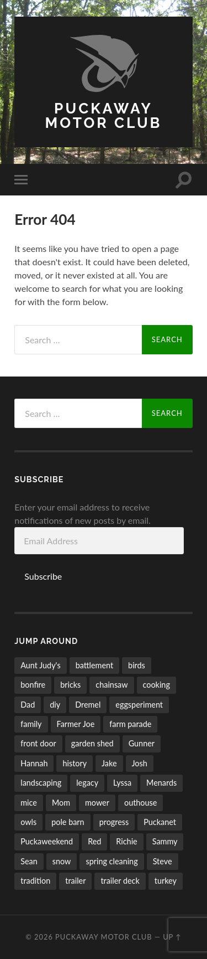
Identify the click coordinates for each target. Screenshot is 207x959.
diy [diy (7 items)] (55, 704)
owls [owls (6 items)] (28, 822)
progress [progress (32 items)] (114, 822)
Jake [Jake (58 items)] (109, 763)
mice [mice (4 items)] (28, 802)
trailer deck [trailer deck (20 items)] (119, 880)
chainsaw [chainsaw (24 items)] (111, 684)
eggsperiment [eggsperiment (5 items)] (139, 704)
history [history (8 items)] (74, 763)
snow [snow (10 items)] (61, 861)
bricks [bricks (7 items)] (70, 684)
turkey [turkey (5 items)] (166, 880)
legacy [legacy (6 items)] (87, 782)
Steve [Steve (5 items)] (162, 861)
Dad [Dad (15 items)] (27, 704)
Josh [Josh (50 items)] (139, 763)
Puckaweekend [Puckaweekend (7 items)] (46, 841)
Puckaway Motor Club (103, 115)
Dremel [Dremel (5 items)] (87, 704)
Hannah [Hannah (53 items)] (33, 763)
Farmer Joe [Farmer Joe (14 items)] (76, 724)
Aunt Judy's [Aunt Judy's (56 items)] (40, 665)
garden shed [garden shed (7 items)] (92, 743)
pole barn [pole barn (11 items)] (67, 822)
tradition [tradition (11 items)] (35, 880)
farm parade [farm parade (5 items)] (130, 724)
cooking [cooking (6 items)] (156, 684)
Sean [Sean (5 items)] (29, 861)
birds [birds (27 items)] (136, 665)
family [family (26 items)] (30, 724)
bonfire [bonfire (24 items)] (32, 684)
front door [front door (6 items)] (38, 743)
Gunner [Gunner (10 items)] (142, 743)
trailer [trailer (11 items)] (75, 880)
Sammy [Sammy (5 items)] (165, 841)
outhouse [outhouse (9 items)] (140, 802)
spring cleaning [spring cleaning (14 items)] (111, 861)
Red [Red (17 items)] (94, 841)
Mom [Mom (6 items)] (61, 802)
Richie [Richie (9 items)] (126, 841)
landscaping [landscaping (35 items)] (40, 782)
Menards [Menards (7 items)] (161, 782)
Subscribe (43, 576)
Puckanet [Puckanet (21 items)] (160, 822)
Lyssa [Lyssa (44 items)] (122, 782)
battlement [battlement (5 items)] (94, 665)
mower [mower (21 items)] (97, 802)
